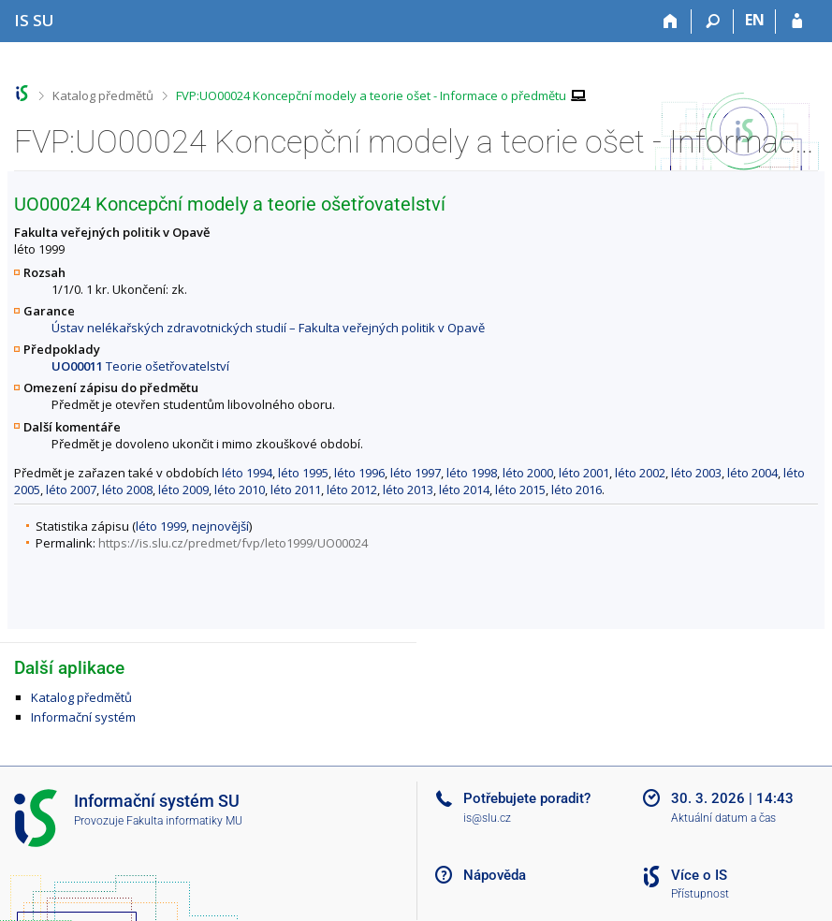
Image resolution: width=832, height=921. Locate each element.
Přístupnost (700, 893)
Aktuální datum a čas (723, 818)
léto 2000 (528, 472)
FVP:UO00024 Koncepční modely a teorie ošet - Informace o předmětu (371, 95)
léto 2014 (464, 489)
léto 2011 (295, 489)
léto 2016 (576, 489)
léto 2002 (640, 472)
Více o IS (699, 875)
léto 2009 (183, 489)
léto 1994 (247, 472)
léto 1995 (303, 472)
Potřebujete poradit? (527, 798)
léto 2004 (752, 472)
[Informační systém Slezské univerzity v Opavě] (34, 20)
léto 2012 (352, 489)
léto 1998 (471, 472)
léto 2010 (239, 489)
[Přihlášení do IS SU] (797, 21)
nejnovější (220, 526)
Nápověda (494, 875)
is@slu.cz (487, 818)
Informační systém (83, 717)
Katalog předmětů (102, 95)
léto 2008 (127, 489)
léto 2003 (696, 472)
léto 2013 (408, 489)
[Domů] (671, 21)
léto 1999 (161, 526)
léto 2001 (584, 472)
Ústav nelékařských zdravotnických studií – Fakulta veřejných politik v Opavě (268, 327)
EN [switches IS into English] (755, 19)
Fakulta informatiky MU (184, 820)
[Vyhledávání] (713, 21)
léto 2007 (71, 489)
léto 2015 (520, 489)
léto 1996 (359, 472)
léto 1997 (415, 472)
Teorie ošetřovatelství (140, 366)
